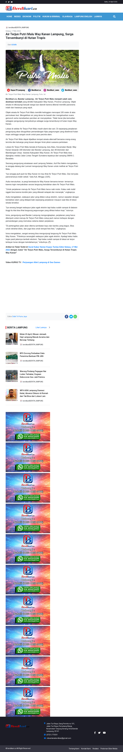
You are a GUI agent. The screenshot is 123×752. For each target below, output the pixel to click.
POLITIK (36, 16)
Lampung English (83, 16)
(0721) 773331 (51, 735)
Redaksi (96, 749)
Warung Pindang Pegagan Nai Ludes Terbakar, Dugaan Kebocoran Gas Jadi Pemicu (33, 374)
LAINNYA (98, 16)
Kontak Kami (86, 749)
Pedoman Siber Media (109, 749)
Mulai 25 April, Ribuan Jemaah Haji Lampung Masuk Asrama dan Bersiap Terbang (34, 337)
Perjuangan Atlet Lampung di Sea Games (41, 262)
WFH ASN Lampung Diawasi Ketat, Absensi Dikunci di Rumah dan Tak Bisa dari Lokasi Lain (34, 393)
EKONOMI (27, 16)
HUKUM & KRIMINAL (51, 16)
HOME (9, 16)
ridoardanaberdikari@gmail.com (57, 738)
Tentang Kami (74, 749)
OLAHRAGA (67, 16)
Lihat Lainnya (43, 327)
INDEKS (17, 16)
